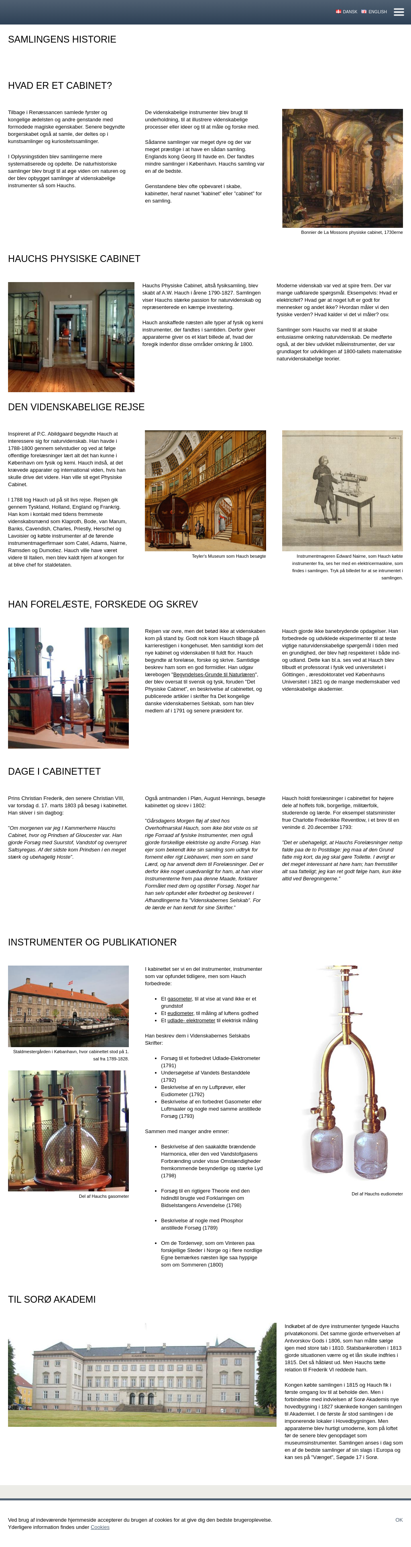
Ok (399, 1520)
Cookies (100, 1527)
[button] (342, 168)
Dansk (350, 12)
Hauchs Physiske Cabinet (76, 12)
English (377, 12)
